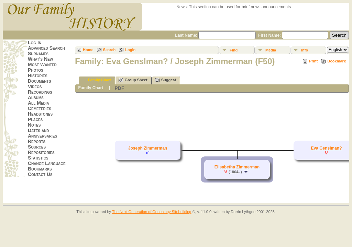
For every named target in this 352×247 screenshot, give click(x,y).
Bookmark (336, 61)
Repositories (41, 152)
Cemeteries (39, 108)
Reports (36, 141)
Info (304, 50)
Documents (39, 81)
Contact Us (40, 174)
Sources (37, 147)
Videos (35, 86)
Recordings (40, 92)
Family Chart (96, 80)
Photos (35, 70)
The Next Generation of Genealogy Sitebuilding (151, 212)
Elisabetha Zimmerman (237, 167)
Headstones (40, 114)
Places (35, 119)
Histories (37, 75)
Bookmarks (40, 169)
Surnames (38, 53)
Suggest (165, 80)
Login (130, 50)
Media (270, 50)
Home (88, 50)
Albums (36, 97)
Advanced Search (46, 48)
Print (313, 61)
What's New (40, 59)
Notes (34, 125)
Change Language (47, 163)
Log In (34, 42)
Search (109, 50)
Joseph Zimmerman (147, 148)
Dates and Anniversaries (42, 133)
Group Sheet (133, 80)
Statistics (38, 158)
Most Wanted (42, 64)
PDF (119, 88)
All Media (38, 103)
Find (234, 50)
